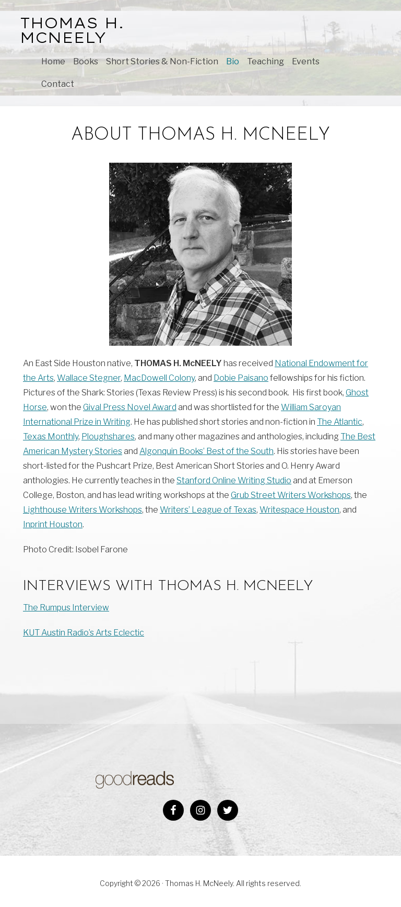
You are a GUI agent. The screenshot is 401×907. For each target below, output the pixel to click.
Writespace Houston (299, 510)
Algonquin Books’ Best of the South (206, 451)
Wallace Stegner (89, 378)
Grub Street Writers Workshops (291, 495)
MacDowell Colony (159, 378)
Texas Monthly (50, 436)
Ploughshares (108, 436)
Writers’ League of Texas (208, 510)
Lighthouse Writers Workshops (82, 510)
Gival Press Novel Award (129, 407)
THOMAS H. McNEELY (72, 30)
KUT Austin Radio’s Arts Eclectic (83, 633)
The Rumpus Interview (66, 608)
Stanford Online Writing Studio (233, 480)
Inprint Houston (52, 524)
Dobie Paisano (241, 378)
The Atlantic (339, 422)
